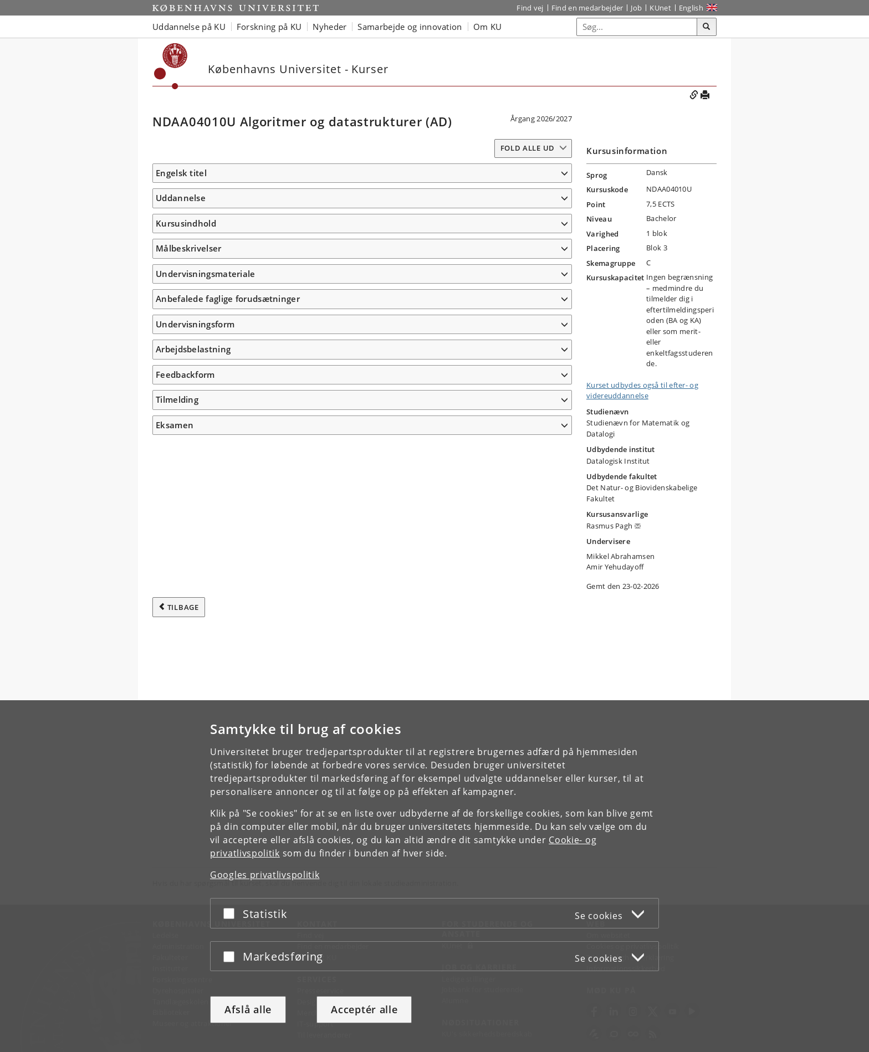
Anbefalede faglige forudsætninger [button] (228, 672)
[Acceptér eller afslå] (231, 913)
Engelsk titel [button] (181, 172)
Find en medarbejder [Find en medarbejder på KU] (587, 8)
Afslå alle (248, 1009)
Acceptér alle (364, 1009)
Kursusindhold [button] (186, 288)
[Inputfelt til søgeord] (637, 27)
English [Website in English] (691, 8)
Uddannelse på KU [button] (189, 26)
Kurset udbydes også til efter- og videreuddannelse (642, 390)
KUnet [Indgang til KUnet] (660, 8)
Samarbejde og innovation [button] (409, 26)
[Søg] (707, 27)
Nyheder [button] (329, 26)
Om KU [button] (487, 26)
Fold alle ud (527, 148)
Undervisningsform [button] (195, 696)
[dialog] (434, 876)
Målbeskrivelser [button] (189, 362)
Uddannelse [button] (181, 214)
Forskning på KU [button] (269, 26)
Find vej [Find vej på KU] (530, 8)
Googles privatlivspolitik (265, 875)
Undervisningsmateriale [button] (205, 619)
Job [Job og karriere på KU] (636, 8)
